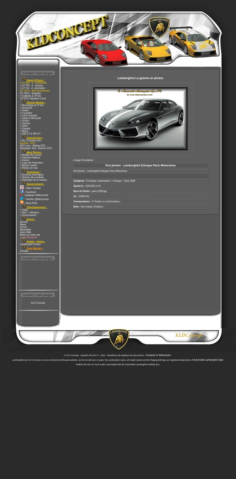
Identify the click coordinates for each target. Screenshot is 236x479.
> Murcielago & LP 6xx (32, 105)
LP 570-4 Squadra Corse (33, 98)
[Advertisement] (38, 275)
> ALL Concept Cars (30, 140)
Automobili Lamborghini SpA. (208, 360)
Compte (24, 251)
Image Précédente (83, 160)
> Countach (26, 113)
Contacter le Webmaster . (159, 355)
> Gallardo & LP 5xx (30, 96)
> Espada (25, 128)
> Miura (24, 131)
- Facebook (28, 192)
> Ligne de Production (31, 162)
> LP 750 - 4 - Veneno (31, 85)
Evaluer (98, 206)
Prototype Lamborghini (98, 181)
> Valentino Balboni (30, 157)
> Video (24, 210)
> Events (24, 160)
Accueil (24, 222)
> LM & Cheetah (28, 115)
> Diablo (24, 110)
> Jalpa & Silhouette (30, 118)
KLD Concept (38, 303)
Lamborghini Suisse (30, 244)
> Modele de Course (30, 155)
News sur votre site (30, 235)
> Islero (24, 126)
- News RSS (28, 203)
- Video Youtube (30, 188)
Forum (23, 227)
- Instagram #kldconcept (34, 195)
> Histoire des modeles (32, 177)
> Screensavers (28, 215)
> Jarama (25, 123)
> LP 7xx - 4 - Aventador (32, 88)
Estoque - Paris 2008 (124, 181)
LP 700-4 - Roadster (30, 93)
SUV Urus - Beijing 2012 (32, 145)
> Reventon (26, 108)
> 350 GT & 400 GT (30, 133)
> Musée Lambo (28, 165)
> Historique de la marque (33, 180)
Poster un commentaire (107, 201)
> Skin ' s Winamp (29, 212)
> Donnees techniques (32, 174)
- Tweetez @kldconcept (34, 199)
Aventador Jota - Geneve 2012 (36, 148)
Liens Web (25, 232)
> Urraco (24, 120)
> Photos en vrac (29, 168)
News (23, 224)
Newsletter (25, 229)
